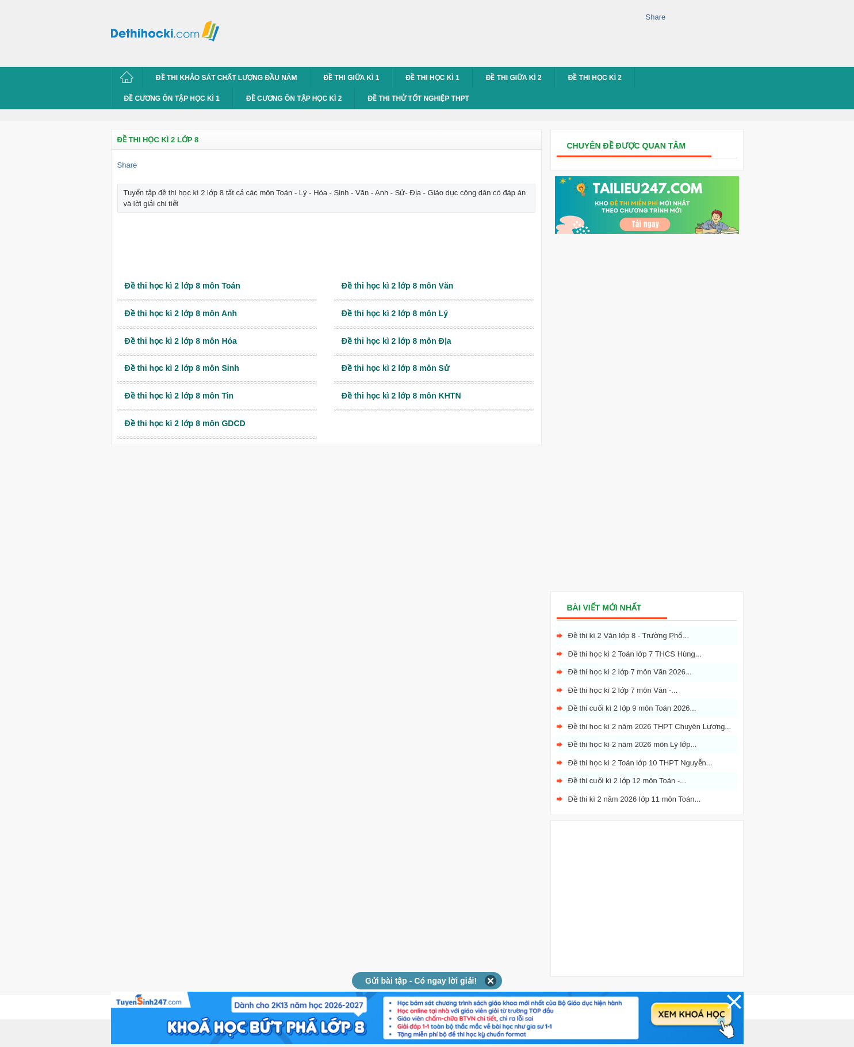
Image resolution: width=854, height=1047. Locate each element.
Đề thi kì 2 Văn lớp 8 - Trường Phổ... (629, 635)
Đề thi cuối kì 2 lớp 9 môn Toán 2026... (632, 708)
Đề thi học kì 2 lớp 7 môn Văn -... (623, 690)
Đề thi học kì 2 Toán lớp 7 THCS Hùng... (635, 654)
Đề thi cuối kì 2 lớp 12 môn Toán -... (627, 780)
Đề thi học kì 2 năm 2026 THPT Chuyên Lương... (650, 726)
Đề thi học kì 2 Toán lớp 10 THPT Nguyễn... (640, 762)
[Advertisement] (435, 32)
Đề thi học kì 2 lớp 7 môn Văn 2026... (630, 671)
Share (656, 17)
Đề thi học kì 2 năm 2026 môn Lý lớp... (632, 744)
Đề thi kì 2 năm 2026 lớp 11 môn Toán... (634, 799)
